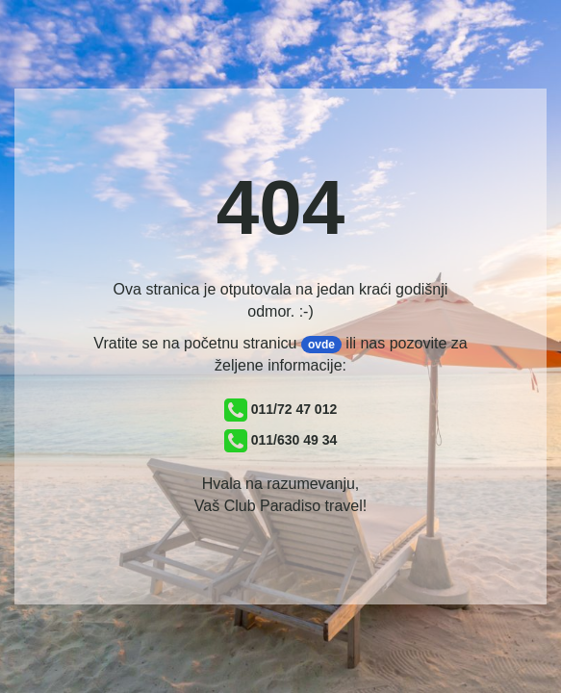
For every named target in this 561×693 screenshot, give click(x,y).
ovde (321, 344)
